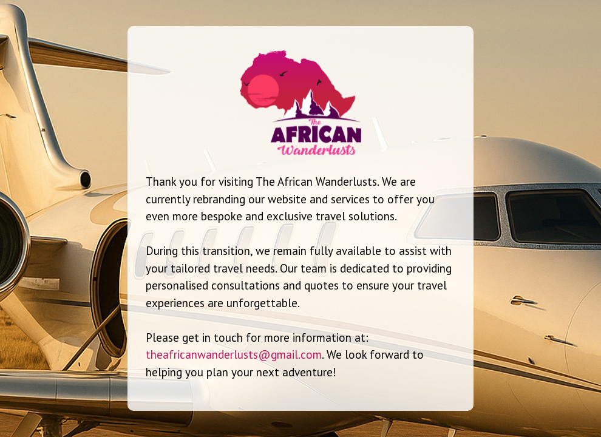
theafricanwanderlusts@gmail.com (234, 354)
